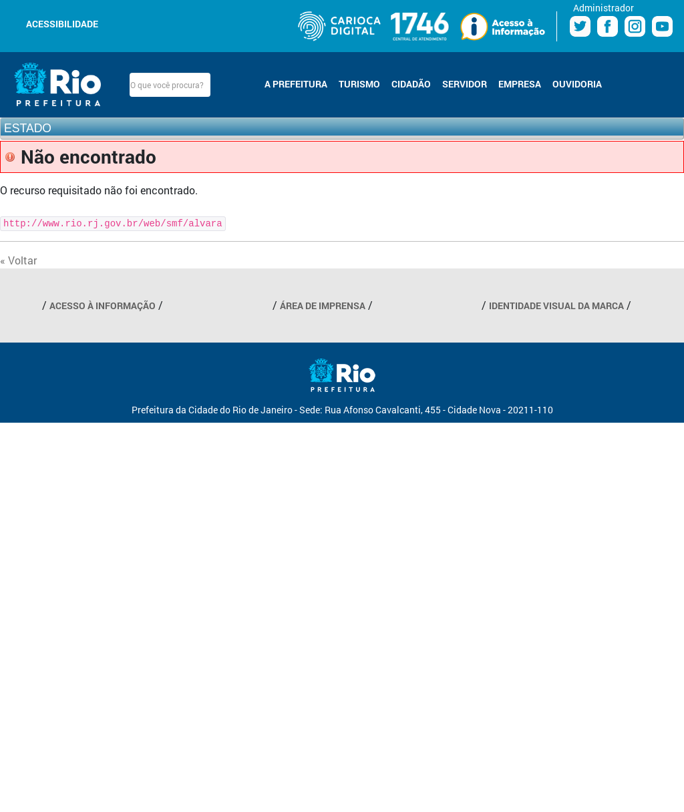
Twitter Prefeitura (580, 26)
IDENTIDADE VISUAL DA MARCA (556, 305)
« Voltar (18, 260)
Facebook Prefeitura (607, 26)
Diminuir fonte (130, 22)
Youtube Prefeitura (662, 26)
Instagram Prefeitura (635, 26)
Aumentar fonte (146, 22)
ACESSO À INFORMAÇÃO (102, 305)
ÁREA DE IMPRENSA (322, 305)
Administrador (603, 7)
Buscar (221, 85)
